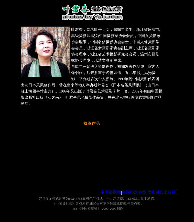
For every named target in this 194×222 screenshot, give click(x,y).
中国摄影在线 (134, 192)
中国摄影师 (111, 192)
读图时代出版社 (161, 192)
